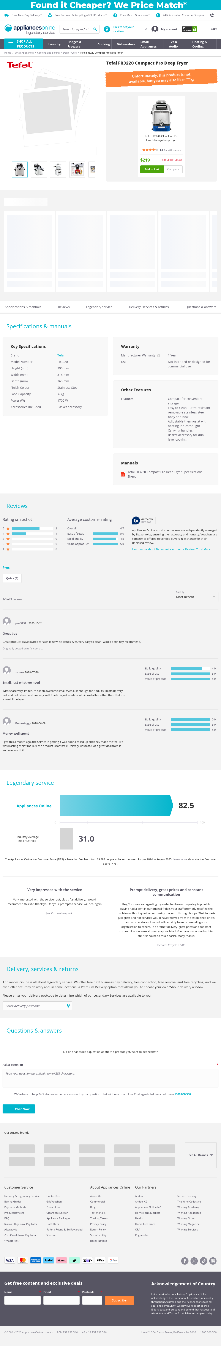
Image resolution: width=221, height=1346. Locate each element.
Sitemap (51, 1235)
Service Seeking (186, 1196)
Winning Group (186, 1218)
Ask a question (13, 1065)
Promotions (53, 1207)
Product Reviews (14, 1213)
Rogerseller (142, 1235)
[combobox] (195, 597)
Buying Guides (13, 1201)
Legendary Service (28, 1196)
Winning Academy (188, 1207)
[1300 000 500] (213, 15)
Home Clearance (145, 1224)
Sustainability (98, 1235)
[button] (164, 29)
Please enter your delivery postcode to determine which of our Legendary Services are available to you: (77, 995)
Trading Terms (99, 1218)
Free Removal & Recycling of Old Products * (77, 15)
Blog (93, 1207)
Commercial (97, 1201)
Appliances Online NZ (148, 1207)
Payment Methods (15, 1207)
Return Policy (98, 1229)
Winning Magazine (188, 1224)
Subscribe (119, 1300)
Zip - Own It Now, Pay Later (20, 1235)
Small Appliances (24, 52)
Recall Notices (98, 1241)
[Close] (215, 5)
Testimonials (98, 1213)
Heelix (139, 1218)
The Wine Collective (189, 1201)
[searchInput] (79, 29)
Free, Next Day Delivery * (23, 15)
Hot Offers (52, 1224)
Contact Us (53, 1196)
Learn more (180, 859)
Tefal (61, 355)
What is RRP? (11, 1241)
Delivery (9, 1196)
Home (7, 52)
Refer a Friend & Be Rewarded (64, 1229)
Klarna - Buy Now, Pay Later (20, 1224)
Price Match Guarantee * (131, 15)
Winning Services (187, 1229)
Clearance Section (57, 1213)
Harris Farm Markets (147, 1213)
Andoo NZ (141, 1201)
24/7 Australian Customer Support (180, 15)
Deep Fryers (70, 52)
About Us (95, 1196)
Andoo (139, 1196)
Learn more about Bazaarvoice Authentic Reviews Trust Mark (171, 549)
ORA (137, 1229)
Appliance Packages (58, 1218)
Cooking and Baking (48, 52)
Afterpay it (10, 1229)
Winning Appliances (189, 1213)
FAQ (6, 1218)
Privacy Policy (98, 1224)
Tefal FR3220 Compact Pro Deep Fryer (101, 52)
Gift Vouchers (54, 1201)
